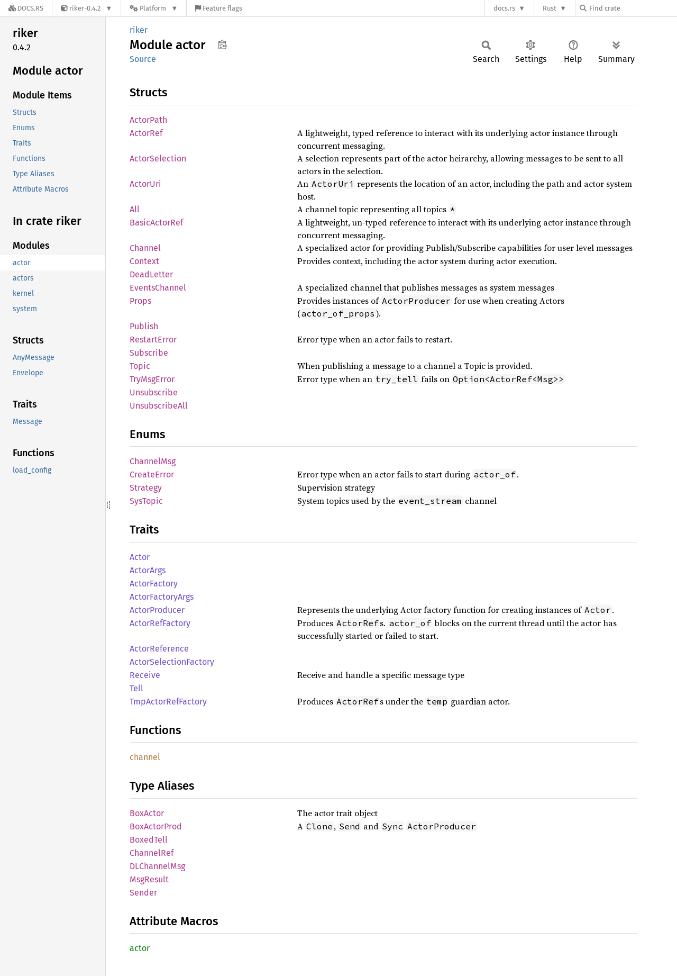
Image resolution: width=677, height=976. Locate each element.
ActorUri (145, 184)
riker (139, 30)
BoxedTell (149, 840)
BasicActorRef (156, 223)
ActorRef (146, 133)
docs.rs (504, 8)
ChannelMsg (153, 461)
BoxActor (147, 813)
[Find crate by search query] (632, 8)
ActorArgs (148, 570)
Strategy (146, 488)
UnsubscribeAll (159, 406)
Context (144, 261)
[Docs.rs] (26, 8)
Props (140, 301)
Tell (136, 688)
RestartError (153, 340)
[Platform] (153, 8)
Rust (549, 8)
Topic (140, 366)
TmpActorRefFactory (168, 702)
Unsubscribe (154, 392)
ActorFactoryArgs (162, 597)
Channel (145, 248)
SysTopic (146, 501)
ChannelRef (151, 853)
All (135, 209)
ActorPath (148, 120)
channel (145, 757)
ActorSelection (158, 158)
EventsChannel (158, 288)
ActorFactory (154, 584)
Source (143, 59)
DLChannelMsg (157, 866)
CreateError (152, 474)
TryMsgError (152, 379)
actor (140, 948)
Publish (144, 326)
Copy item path (222, 44)
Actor (140, 557)
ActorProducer (157, 610)
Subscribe (149, 353)
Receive (145, 675)
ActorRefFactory (160, 623)
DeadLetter (151, 274)
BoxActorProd (156, 826)
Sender (143, 893)
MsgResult (149, 879)
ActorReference (159, 649)
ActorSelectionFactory (172, 662)
